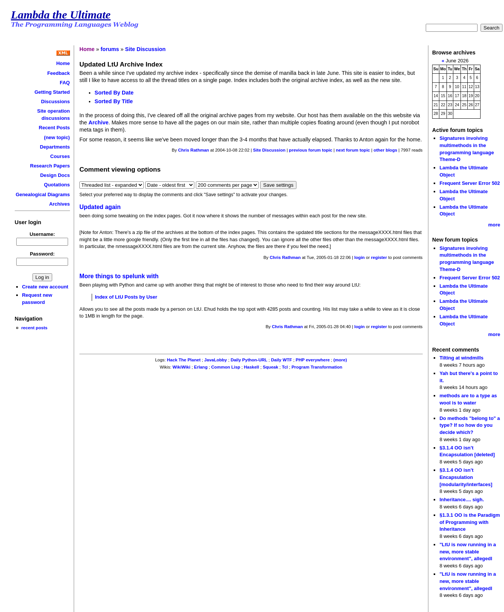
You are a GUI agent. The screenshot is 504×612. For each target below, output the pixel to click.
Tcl (285, 367)
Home (63, 63)
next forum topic (353, 150)
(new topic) (57, 137)
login (359, 257)
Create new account (45, 287)
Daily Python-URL (249, 360)
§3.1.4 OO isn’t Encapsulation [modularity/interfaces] (465, 477)
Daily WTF (281, 360)
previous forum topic (310, 150)
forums (110, 49)
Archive (98, 122)
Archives (59, 204)
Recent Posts (54, 127)
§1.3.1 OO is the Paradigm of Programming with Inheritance (469, 522)
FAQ (65, 82)
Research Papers (50, 166)
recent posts (34, 327)
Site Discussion (145, 49)
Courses (60, 156)
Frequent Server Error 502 (469, 183)
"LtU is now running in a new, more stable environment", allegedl (467, 551)
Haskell (251, 367)
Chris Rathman (193, 150)
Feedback (58, 73)
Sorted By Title (114, 101)
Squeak (270, 367)
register (379, 257)
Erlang (201, 367)
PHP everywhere (313, 360)
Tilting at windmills (461, 358)
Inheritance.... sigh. (461, 499)
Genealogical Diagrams (43, 194)
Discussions (55, 101)
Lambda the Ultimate (61, 14)
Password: (42, 254)
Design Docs (55, 175)
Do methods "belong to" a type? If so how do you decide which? (469, 425)
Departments (55, 147)
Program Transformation (317, 367)
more (494, 225)
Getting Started (52, 92)
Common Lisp (225, 367)
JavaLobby (215, 360)
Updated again (100, 207)
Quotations (57, 184)
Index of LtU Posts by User (126, 297)
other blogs (385, 150)
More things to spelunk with (118, 276)
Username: (42, 234)
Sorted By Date (114, 93)
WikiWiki (181, 367)
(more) (340, 360)
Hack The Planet (184, 360)
